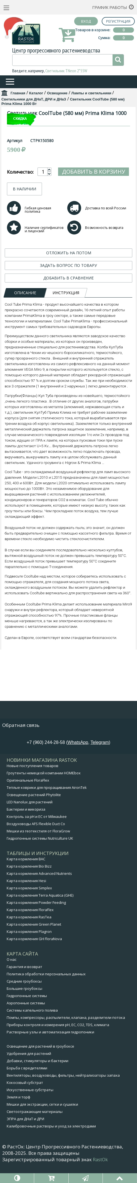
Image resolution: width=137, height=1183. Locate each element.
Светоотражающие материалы (35, 1129)
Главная (18, 93)
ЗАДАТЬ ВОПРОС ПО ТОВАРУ (68, 352)
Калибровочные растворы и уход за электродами (51, 1143)
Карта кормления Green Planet (34, 941)
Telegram (100, 760)
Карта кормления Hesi (26, 898)
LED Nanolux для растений (30, 819)
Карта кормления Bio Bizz (29, 883)
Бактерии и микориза (26, 826)
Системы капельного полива (32, 1027)
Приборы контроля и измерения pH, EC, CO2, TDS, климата (58, 1042)
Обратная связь (20, 742)
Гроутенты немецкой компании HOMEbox (44, 790)
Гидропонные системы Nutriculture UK (40, 855)
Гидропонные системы (27, 1013)
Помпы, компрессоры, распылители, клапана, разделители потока (66, 1035)
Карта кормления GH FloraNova (34, 956)
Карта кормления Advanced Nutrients (39, 891)
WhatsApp (78, 760)
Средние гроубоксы (24, 998)
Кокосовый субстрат (25, 1100)
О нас (11, 977)
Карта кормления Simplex (29, 905)
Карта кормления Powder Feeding (36, 920)
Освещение (57, 93)
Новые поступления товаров (32, 783)
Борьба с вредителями (27, 1085)
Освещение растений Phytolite (34, 812)
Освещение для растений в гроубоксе (40, 1063)
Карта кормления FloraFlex (30, 927)
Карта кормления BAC (26, 876)
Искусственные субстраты (30, 1107)
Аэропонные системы (26, 1020)
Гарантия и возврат (24, 984)
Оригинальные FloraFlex (28, 797)
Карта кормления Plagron (29, 949)
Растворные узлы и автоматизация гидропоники (50, 1049)
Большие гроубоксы (24, 1006)
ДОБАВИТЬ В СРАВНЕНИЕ (68, 364)
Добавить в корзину (93, 258)
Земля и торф (18, 1114)
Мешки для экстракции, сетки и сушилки (42, 1121)
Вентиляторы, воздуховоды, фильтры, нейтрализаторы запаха (63, 1092)
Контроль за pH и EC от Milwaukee (37, 834)
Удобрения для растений (29, 1071)
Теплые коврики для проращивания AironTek (47, 805)
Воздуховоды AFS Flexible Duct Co (36, 841)
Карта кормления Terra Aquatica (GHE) (40, 912)
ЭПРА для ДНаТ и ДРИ (25, 1136)
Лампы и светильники (91, 93)
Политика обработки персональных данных (46, 991)
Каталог (36, 93)
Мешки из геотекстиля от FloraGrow (38, 848)
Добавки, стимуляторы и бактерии (37, 1078)
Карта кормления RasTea (29, 934)
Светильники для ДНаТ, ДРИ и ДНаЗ (33, 99)
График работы (109, 7)
